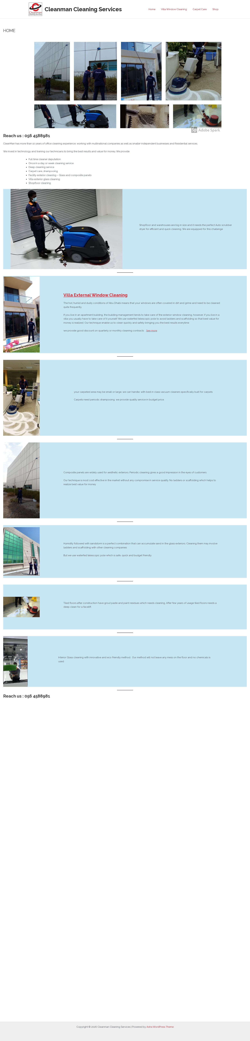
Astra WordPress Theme (160, 1026)
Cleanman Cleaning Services (83, 9)
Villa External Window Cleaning (95, 295)
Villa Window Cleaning (176, 9)
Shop (216, 9)
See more (151, 330)
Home (155, 9)
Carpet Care (201, 9)
